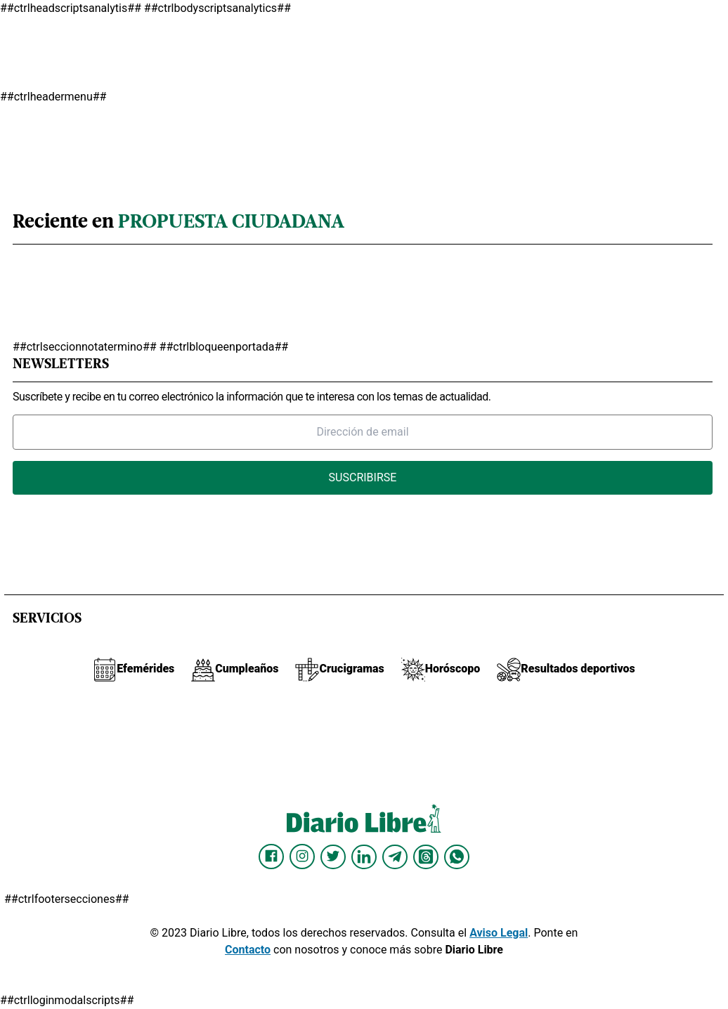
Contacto (248, 949)
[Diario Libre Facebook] (271, 856)
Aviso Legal (498, 932)
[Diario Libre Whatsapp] (456, 856)
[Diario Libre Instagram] (302, 856)
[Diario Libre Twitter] (333, 856)
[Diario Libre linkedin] (364, 856)
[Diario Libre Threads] (425, 856)
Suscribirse (363, 477)
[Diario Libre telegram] (395, 856)
